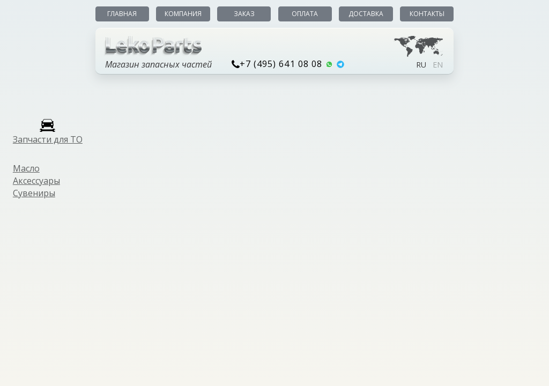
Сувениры (34, 193)
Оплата (305, 13)
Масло (26, 168)
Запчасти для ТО (48, 139)
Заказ (244, 13)
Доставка (365, 13)
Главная (122, 13)
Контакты (427, 13)
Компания (183, 13)
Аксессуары (36, 181)
